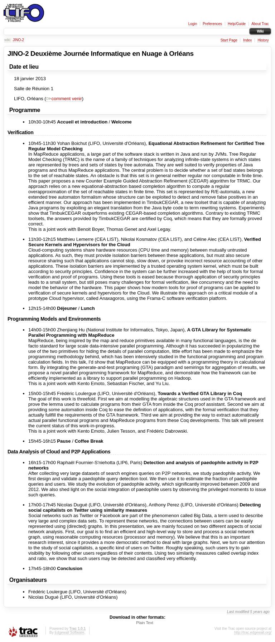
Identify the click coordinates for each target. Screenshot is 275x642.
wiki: (7, 40)
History (263, 40)
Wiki (260, 31)
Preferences (212, 24)
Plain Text (144, 623)
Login (192, 24)
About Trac (260, 24)
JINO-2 (18, 40)
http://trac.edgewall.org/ (252, 632)
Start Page (229, 40)
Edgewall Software (69, 632)
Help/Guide (237, 24)
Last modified (238, 612)
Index (247, 40)
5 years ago (260, 612)
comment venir (64, 98)
